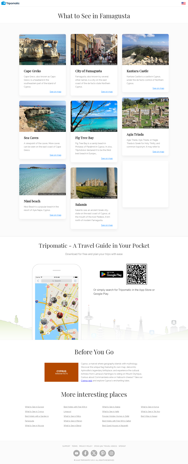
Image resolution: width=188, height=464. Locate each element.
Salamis (81, 203)
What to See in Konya (150, 406)
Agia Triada (135, 133)
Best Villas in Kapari (149, 415)
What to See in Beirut (72, 424)
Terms (74, 445)
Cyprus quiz (86, 379)
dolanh (113, 63)
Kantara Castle (138, 70)
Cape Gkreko (49, 63)
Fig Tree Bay (85, 137)
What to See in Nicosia (34, 424)
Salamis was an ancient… (92, 196)
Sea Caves (31, 137)
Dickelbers (60, 63)
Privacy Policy (85, 445)
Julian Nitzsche (161, 126)
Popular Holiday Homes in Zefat (115, 415)
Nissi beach (32, 200)
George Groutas (110, 196)
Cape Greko (32, 70)
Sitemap (122, 445)
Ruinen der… (148, 126)
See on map (55, 91)
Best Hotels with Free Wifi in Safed (116, 420)
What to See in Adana (111, 406)
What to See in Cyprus (34, 410)
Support (66, 445)
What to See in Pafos (72, 415)
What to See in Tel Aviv (150, 410)
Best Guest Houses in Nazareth (115, 424)
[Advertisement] (145, 183)
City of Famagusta (89, 70)
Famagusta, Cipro (101, 63)
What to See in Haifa (110, 410)
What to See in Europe (34, 406)
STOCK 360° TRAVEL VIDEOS (105, 445)
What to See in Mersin (73, 420)
